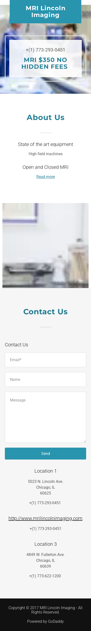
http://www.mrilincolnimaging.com (45, 518)
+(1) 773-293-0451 (45, 50)
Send (45, 453)
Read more (45, 176)
